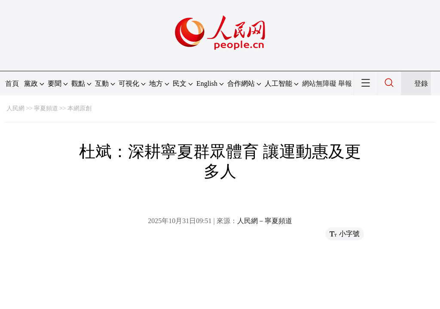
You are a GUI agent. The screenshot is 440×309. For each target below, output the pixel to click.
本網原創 (79, 108)
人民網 (15, 108)
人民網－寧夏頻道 (264, 220)
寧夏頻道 (46, 108)
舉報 (345, 83)
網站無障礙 (319, 83)
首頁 (12, 83)
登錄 (421, 83)
